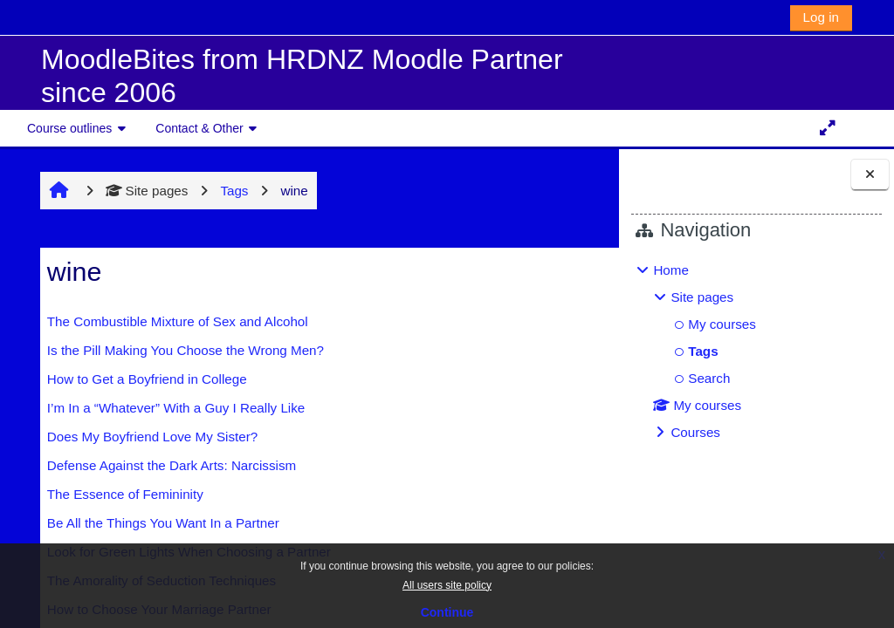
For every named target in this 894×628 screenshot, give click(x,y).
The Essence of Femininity (116, 494)
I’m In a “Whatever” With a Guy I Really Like (166, 407)
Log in (821, 17)
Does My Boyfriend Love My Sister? (143, 436)
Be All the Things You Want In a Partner (154, 522)
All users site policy (447, 585)
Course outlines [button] (69, 128)
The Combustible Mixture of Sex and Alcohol (168, 321)
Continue (447, 612)
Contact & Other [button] (199, 128)
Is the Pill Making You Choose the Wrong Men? (176, 350)
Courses (695, 432)
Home (671, 270)
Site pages (137, 190)
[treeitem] (756, 351)
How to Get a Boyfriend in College (137, 379)
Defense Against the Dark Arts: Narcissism (162, 465)
